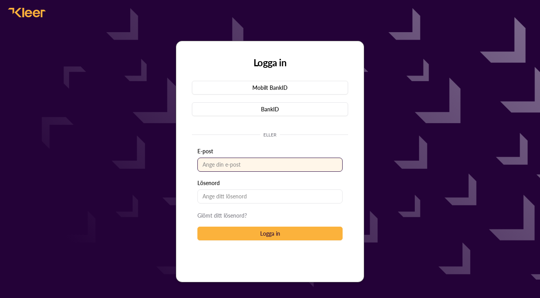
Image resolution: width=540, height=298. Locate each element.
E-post (205, 151)
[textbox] (270, 165)
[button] (270, 87)
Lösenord (208, 183)
